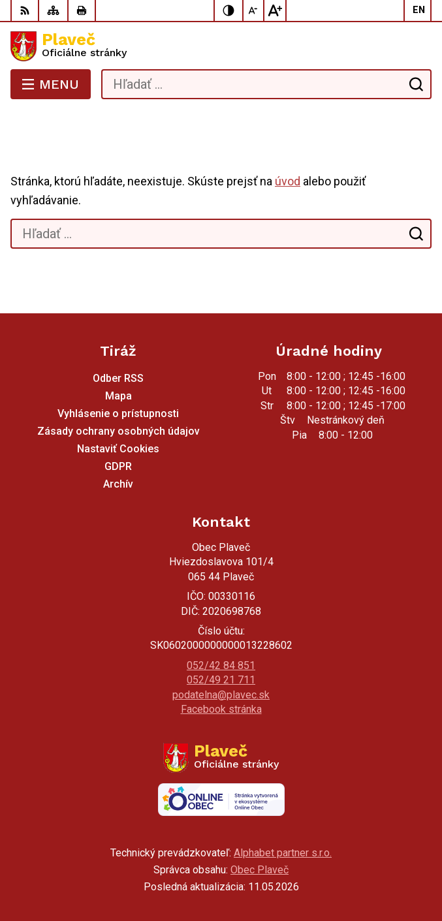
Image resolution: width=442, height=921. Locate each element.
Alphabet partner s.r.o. (283, 853)
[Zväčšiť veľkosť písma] (274, 10)
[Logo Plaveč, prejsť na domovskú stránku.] (221, 46)
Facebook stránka (221, 709)
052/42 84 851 (221, 665)
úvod (287, 181)
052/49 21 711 (221, 680)
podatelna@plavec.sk (221, 695)
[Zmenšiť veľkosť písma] (254, 10)
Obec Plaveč (259, 870)
